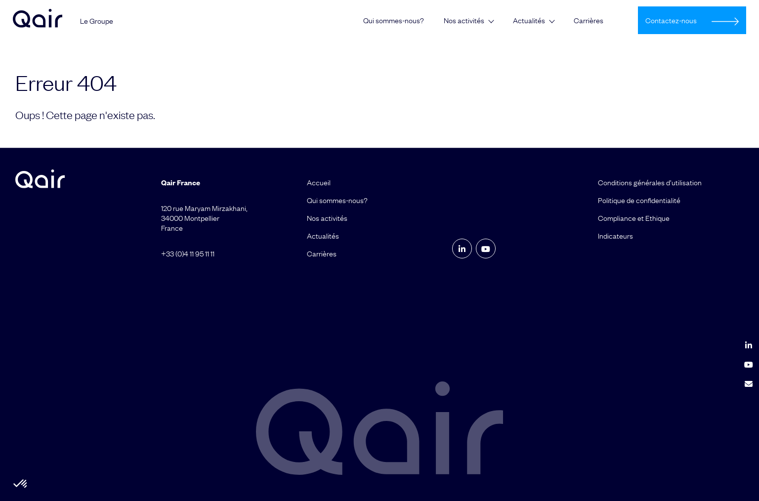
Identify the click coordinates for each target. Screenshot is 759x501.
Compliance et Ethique (634, 218)
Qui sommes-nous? (393, 20)
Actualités (529, 20)
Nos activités (464, 20)
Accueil (319, 182)
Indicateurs (615, 236)
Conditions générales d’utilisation (650, 182)
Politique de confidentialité (639, 200)
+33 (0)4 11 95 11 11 (187, 253)
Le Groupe (96, 21)
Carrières (588, 20)
